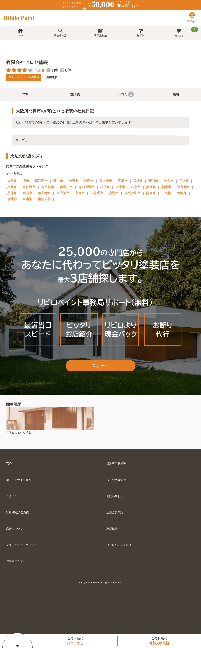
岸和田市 (41, 181)
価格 (176, 94)
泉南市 (80, 193)
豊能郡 (182, 193)
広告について (14, 528)
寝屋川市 (66, 187)
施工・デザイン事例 (18, 480)
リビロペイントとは (119, 545)
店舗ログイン (14, 561)
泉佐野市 (29, 187)
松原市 (105, 187)
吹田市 (89, 181)
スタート (100, 365)
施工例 (141, 33)
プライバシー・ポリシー (21, 545)
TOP (20, 33)
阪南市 (151, 193)
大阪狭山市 (132, 193)
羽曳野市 (183, 187)
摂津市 (12, 193)
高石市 (27, 193)
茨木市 (184, 181)
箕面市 (151, 187)
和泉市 (136, 187)
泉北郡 (12, 199)
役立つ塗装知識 (116, 480)
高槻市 (123, 181)
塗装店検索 (60, 33)
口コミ (126, 94)
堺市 (26, 181)
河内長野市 (86, 187)
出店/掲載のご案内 (17, 512)
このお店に (75, 640)
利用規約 (112, 528)
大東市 (120, 187)
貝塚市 (138, 181)
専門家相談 (100, 33)
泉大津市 (105, 181)
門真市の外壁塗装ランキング (27, 166)
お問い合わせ (114, 496)
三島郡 (166, 193)
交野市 (114, 193)
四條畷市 (96, 193)
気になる (186, 32)
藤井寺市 (44, 193)
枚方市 (169, 181)
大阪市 (12, 181)
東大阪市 (62, 193)
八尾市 (12, 187)
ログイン (11, 496)
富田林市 (47, 187)
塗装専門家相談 (116, 463)
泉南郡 (27, 199)
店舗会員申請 (114, 512)
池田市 (73, 181)
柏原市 (166, 187)
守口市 (153, 181)
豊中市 (58, 181)
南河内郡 (44, 199)
